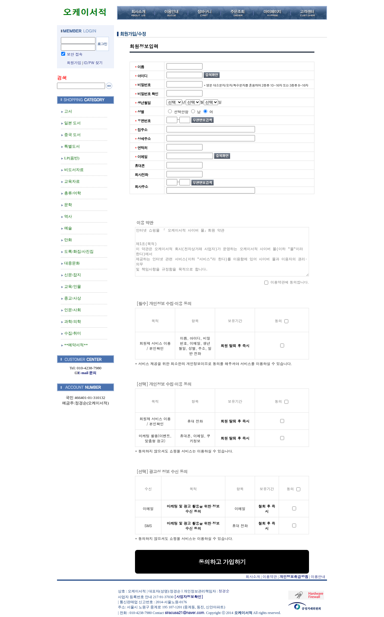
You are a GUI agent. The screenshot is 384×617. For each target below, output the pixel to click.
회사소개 (253, 576)
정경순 (224, 590)
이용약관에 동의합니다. (286, 282)
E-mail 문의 (86, 373)
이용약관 (269, 576)
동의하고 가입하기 (222, 561)
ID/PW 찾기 (93, 62)
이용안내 (318, 576)
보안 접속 (74, 54)
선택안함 (178, 111)
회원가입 (74, 62)
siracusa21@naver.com (184, 612)
